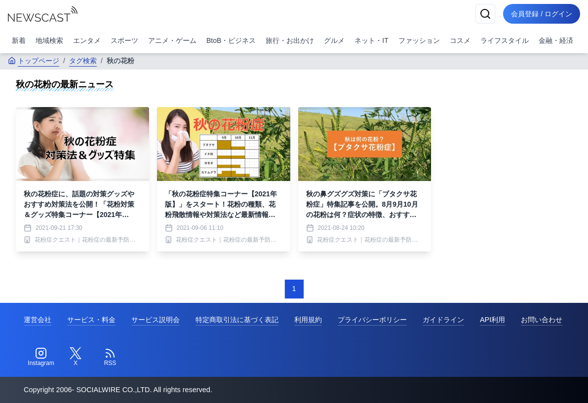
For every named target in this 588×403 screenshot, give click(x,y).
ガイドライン (443, 320)
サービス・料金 (91, 320)
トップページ (33, 61)
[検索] (485, 14)
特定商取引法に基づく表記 (237, 320)
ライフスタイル (504, 40)
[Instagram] (41, 357)
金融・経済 (556, 40)
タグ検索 (83, 61)
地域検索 (49, 40)
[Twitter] (75, 357)
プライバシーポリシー (372, 320)
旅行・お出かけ (290, 40)
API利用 (492, 320)
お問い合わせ (541, 320)
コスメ (460, 40)
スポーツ (124, 40)
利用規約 (308, 320)
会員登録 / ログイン (541, 14)
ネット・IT (371, 40)
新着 (19, 40)
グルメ (334, 40)
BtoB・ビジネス (231, 40)
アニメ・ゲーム (172, 40)
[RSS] (110, 357)
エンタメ (87, 40)
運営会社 (37, 320)
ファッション (419, 40)
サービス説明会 (155, 320)
